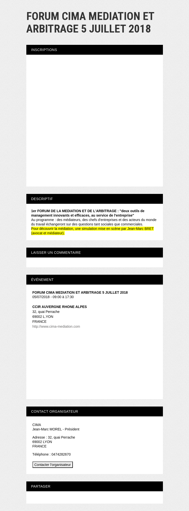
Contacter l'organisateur (52, 465)
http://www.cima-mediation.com (56, 326)
